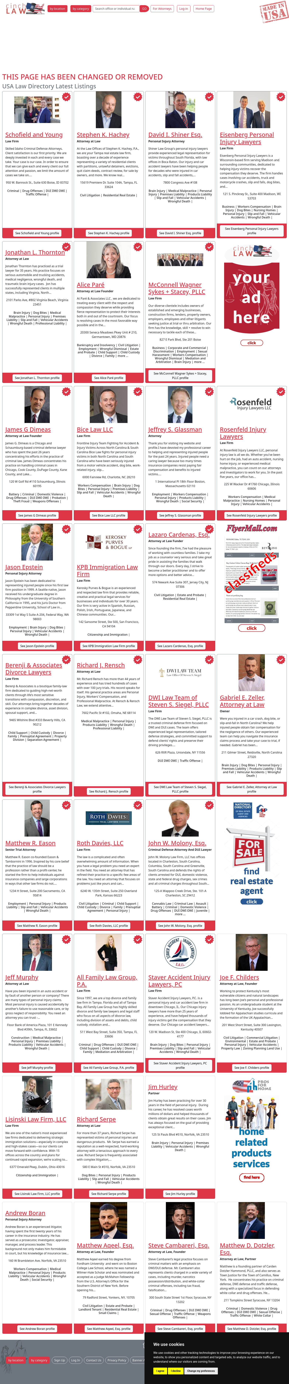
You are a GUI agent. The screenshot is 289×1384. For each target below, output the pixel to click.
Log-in (183, 9)
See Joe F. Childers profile (251, 1068)
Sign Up (59, 1360)
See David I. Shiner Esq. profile (180, 233)
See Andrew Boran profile (37, 1329)
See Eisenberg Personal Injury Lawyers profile (251, 231)
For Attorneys (162, 9)
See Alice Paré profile (108, 378)
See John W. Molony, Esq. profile (180, 926)
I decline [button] (176, 1370)
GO (144, 9)
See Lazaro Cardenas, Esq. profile (180, 646)
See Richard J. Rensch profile (108, 791)
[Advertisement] (144, 45)
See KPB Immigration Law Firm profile (109, 646)
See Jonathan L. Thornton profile (37, 378)
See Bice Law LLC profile (108, 515)
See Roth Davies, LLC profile (109, 926)
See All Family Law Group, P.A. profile (108, 1068)
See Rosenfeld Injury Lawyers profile (252, 515)
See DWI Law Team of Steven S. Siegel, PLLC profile (180, 789)
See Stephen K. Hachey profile (108, 233)
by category (81, 9)
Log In (75, 1360)
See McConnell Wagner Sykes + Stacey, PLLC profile (180, 375)
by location (57, 9)
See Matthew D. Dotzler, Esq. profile (251, 1329)
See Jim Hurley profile (180, 1194)
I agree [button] (160, 1370)
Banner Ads (141, 1360)
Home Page (204, 9)
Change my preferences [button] (201, 1370)
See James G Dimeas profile (37, 515)
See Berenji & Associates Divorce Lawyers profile (37, 789)
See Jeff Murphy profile (37, 1068)
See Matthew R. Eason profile (37, 926)
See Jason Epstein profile (37, 646)
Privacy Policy (117, 1360)
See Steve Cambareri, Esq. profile (180, 1329)
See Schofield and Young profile (37, 233)
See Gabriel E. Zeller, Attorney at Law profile (252, 789)
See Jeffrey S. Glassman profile (180, 515)
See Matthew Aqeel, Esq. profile (108, 1329)
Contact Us (93, 1360)
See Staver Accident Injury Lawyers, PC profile (180, 1065)
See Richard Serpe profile (108, 1194)
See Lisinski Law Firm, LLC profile (37, 1194)
